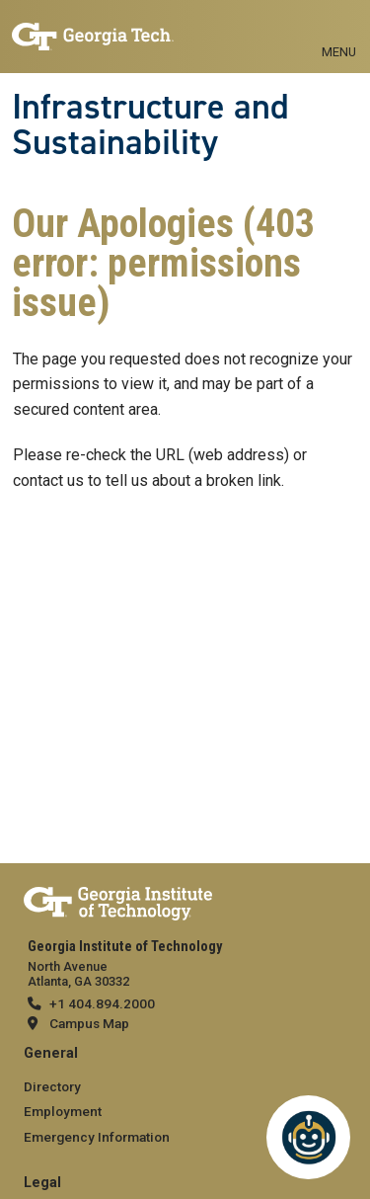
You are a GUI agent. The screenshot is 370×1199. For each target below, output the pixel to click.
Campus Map (89, 1023)
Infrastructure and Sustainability (150, 125)
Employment (63, 1111)
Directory (52, 1086)
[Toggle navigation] (339, 29)
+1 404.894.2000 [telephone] (102, 1003)
